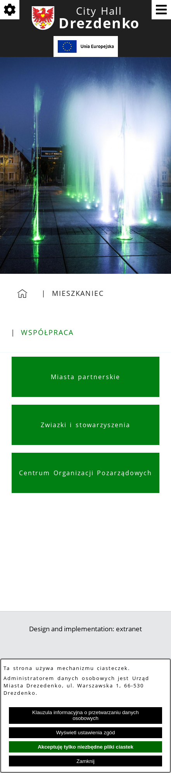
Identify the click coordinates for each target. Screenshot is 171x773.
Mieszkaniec (78, 293)
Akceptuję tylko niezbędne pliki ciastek (85, 747)
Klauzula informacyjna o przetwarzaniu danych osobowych (85, 715)
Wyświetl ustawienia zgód (85, 732)
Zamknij (85, 761)
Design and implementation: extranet (85, 628)
